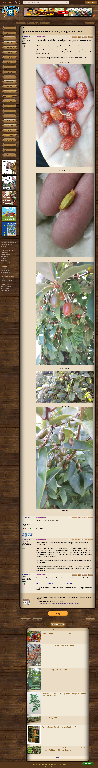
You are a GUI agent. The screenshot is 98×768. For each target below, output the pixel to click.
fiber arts (9, 86)
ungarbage (10, 72)
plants (37, 28)
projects (9, 130)
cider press (9, 125)
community (9, 76)
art (10, 91)
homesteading (9, 47)
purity (9, 67)
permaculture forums (9, 28)
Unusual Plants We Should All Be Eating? (58, 633)
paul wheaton (71, 766)
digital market (9, 135)
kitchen (9, 62)
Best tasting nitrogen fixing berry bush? (58, 645)
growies (9, 33)
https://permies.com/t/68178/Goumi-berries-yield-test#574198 (54, 584)
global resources (9, 120)
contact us (18, 766)
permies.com (9, 140)
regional (9, 101)
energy (10, 52)
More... (57, 757)
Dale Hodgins (26, 36)
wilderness (9, 81)
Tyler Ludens (26, 517)
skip (9, 111)
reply (57, 613)
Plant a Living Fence (50, 718)
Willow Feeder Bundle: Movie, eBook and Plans (60, 727)
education (10, 106)
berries (32, 28)
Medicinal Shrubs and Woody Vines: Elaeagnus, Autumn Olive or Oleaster (64, 695)
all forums (10, 155)
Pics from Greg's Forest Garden (54, 670)
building (9, 42)
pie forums (9, 145)
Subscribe (10, 2)
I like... (23, 531)
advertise (25, 766)
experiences (9, 115)
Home (4, 2)
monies (9, 57)
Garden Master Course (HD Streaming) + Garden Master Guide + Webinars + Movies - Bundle (64, 749)
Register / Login (90, 2)
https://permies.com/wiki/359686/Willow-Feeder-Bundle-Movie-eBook (59, 603)
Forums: (25, 28)
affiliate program (33, 766)
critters (9, 37)
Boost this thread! (58, 624)
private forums (9, 150)
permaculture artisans (9, 96)
